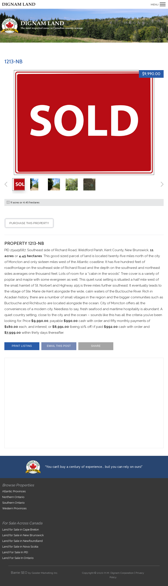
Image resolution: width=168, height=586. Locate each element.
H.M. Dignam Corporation (119, 572)
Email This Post (59, 345)
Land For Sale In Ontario (17, 558)
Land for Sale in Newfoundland (22, 541)
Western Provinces (14, 508)
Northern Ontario (13, 497)
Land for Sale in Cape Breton (20, 529)
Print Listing (22, 345)
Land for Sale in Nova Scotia (20, 546)
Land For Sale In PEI (15, 552)
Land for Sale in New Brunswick (23, 535)
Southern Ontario (13, 502)
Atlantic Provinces (14, 491)
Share (96, 345)
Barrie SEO (19, 573)
